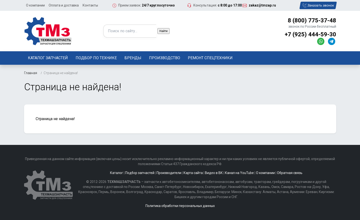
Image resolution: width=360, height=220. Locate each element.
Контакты (90, 5)
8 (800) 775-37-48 (312, 20)
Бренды (132, 58)
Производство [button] (164, 58)
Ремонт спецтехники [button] (210, 58)
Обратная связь (289, 173)
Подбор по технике (96, 58)
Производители (169, 173)
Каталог (116, 173)
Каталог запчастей (48, 58)
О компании (35, 5)
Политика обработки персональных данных (180, 206)
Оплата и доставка (64, 5)
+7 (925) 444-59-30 (310, 34)
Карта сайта (193, 173)
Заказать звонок (318, 5)
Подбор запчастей (139, 173)
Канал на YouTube (239, 173)
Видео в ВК (214, 173)
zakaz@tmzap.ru (262, 5)
